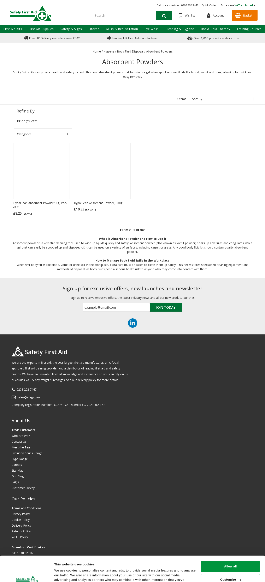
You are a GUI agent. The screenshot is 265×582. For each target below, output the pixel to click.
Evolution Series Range (27, 453)
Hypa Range (20, 459)
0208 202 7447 (26, 389)
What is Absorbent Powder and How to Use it (132, 239)
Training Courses (249, 29)
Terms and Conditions (26, 508)
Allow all (230, 544)
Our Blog (18, 476)
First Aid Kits (12, 29)
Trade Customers (23, 430)
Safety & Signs (71, 29)
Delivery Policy (21, 525)
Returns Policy (21, 531)
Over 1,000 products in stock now (213, 38)
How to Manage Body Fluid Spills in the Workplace (132, 260)
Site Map (17, 470)
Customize (230, 557)
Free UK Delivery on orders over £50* (52, 38)
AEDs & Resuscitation (122, 29)
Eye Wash (152, 29)
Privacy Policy (21, 514)
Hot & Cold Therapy (215, 29)
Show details (63, 574)
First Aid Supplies (41, 29)
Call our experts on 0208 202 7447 (177, 5)
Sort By (197, 99)
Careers (17, 465)
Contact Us (19, 441)
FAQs (15, 482)
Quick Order (209, 5)
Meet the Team (22, 447)
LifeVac (94, 29)
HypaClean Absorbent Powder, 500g (98, 203)
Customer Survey (23, 488)
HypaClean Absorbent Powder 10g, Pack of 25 (40, 205)
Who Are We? (21, 436)
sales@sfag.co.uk (28, 397)
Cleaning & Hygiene (179, 29)
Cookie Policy (21, 520)
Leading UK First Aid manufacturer (132, 38)
